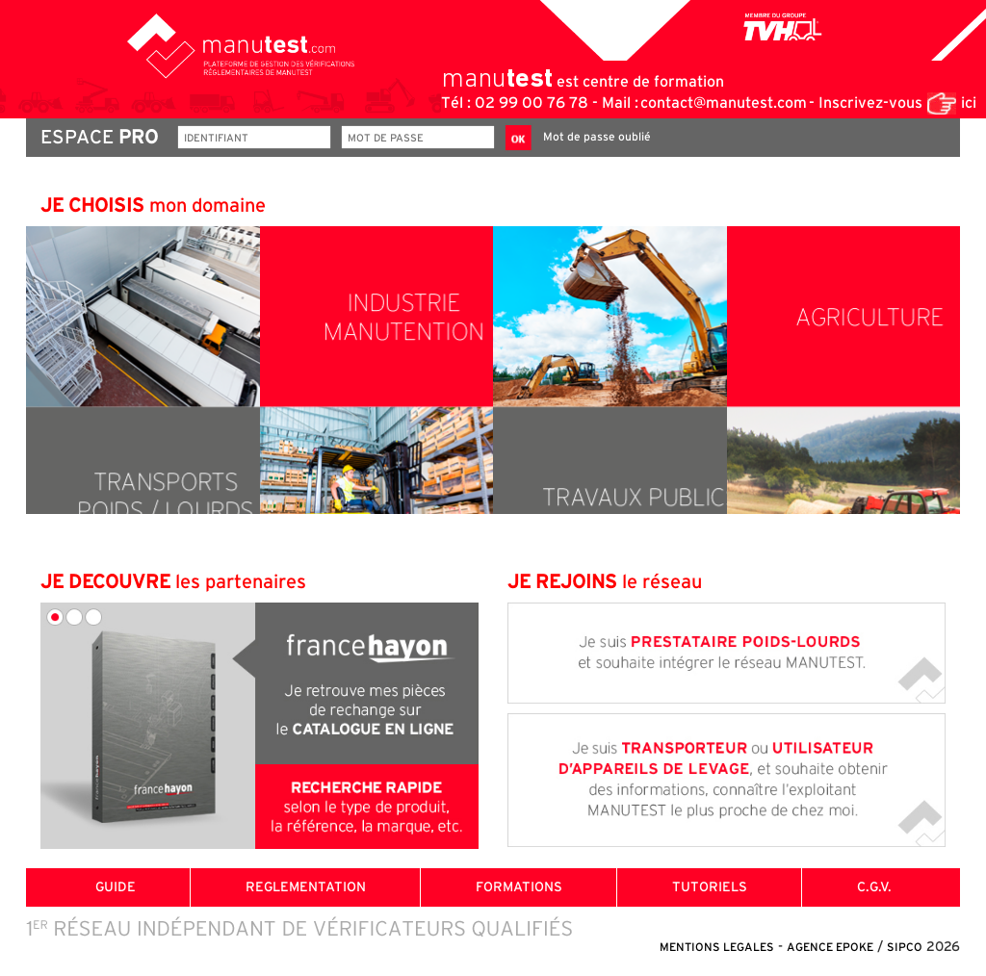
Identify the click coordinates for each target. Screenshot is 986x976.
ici (968, 103)
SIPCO (904, 947)
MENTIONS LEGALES (717, 947)
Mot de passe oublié (597, 136)
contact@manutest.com (723, 103)
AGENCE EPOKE (830, 947)
